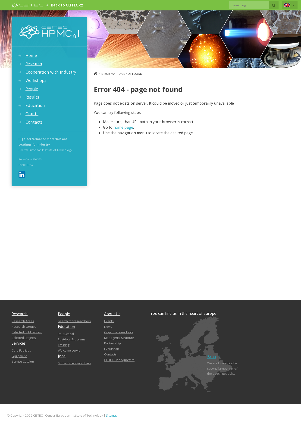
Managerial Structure (119, 338)
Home (31, 55)
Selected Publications (27, 332)
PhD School (66, 334)
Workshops (35, 80)
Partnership (112, 343)
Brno (213, 356)
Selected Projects (24, 338)
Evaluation (111, 349)
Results (32, 97)
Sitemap (112, 415)
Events (109, 321)
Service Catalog (23, 361)
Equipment (19, 356)
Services (19, 343)
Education (35, 105)
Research (33, 63)
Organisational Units (118, 332)
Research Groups (24, 326)
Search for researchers (74, 321)
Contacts (34, 122)
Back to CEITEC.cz (67, 5)
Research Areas (23, 321)
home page (123, 127)
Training (63, 345)
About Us (112, 313)
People (31, 88)
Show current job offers (74, 363)
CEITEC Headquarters (119, 360)
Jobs (62, 355)
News (108, 326)
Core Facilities (21, 350)
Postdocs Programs (71, 339)
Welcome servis (69, 350)
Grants (31, 113)
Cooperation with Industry (50, 72)
